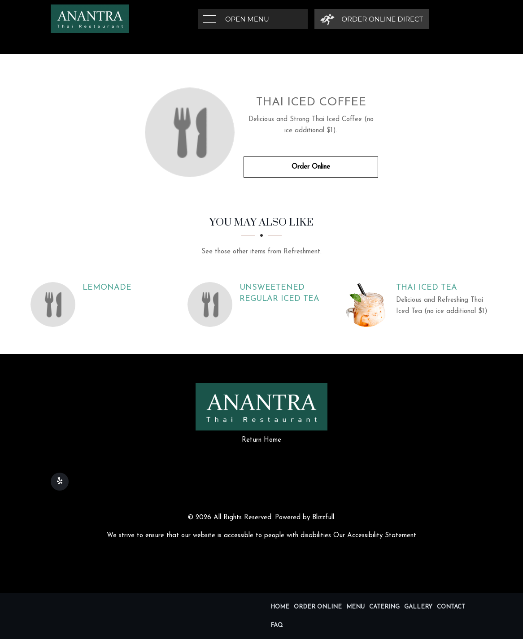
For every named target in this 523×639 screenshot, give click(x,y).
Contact (451, 607)
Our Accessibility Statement (374, 535)
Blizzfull (323, 517)
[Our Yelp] (60, 482)
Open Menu (247, 19)
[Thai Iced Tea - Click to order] (369, 304)
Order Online (311, 167)
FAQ (276, 625)
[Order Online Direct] (371, 19)
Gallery (418, 607)
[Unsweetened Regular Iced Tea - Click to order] (212, 304)
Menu (355, 607)
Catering (384, 607)
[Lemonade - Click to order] (55, 304)
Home (279, 607)
